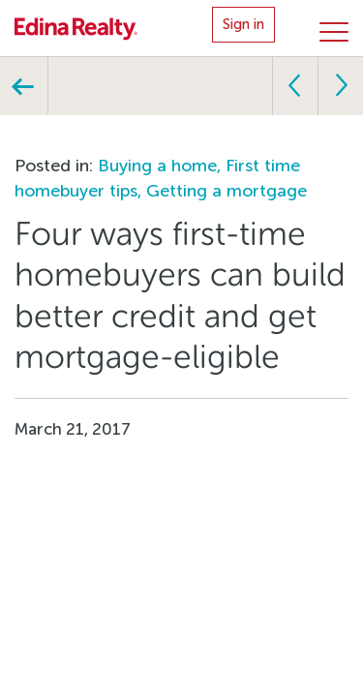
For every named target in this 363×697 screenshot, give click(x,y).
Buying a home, (162, 165)
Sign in (243, 24)
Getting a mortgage (226, 190)
